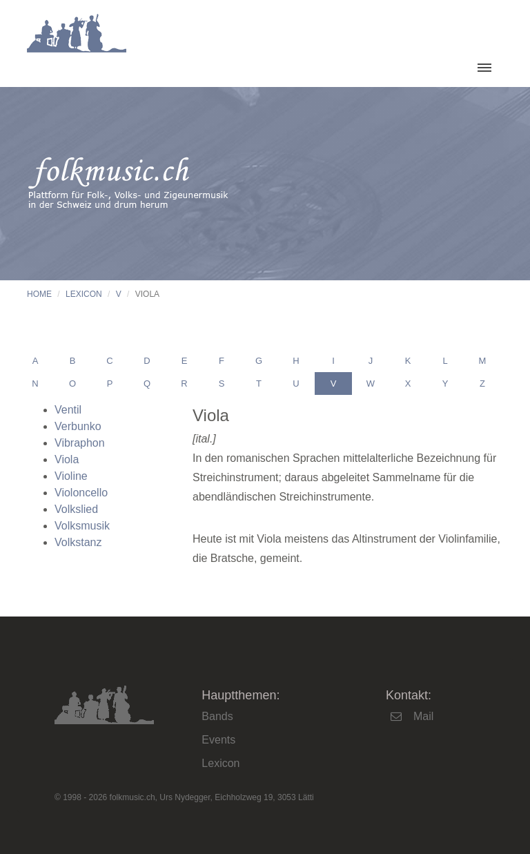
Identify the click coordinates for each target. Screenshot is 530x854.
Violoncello (81, 492)
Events (218, 740)
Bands (217, 716)
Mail (423, 716)
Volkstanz (78, 542)
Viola (67, 459)
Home (39, 294)
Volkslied (76, 509)
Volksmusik (82, 526)
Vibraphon (80, 443)
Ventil (68, 410)
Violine (71, 476)
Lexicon (84, 294)
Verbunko (78, 426)
